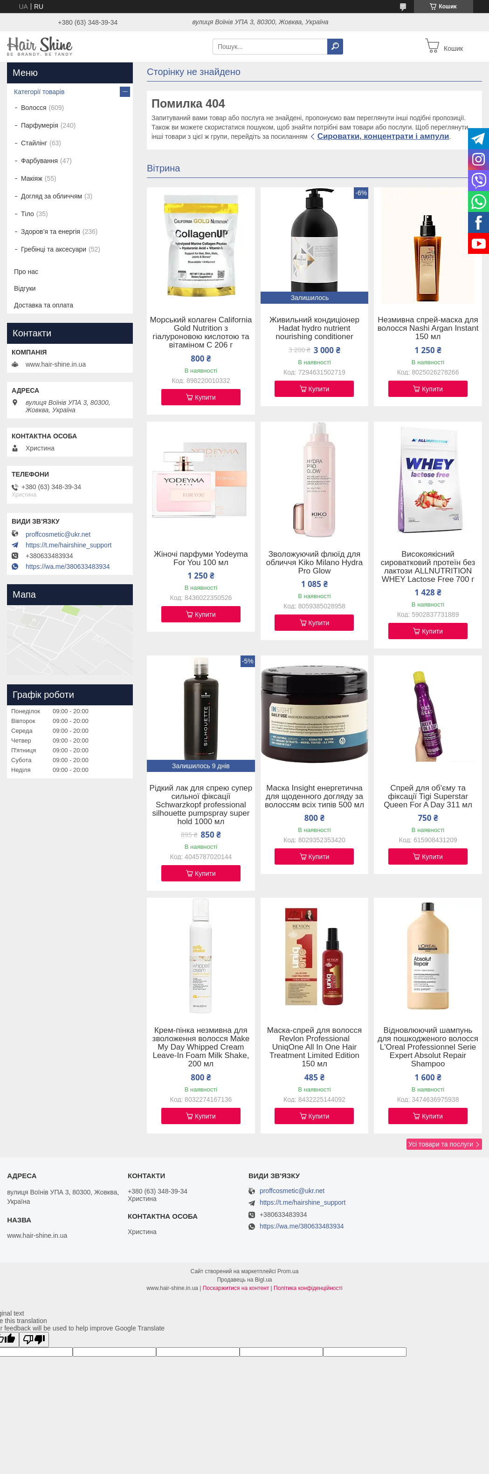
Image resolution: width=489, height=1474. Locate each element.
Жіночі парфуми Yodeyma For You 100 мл (201, 558)
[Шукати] (335, 47)
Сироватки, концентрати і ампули (383, 136)
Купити (205, 397)
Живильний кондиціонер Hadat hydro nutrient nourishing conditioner (314, 328)
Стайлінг (34, 143)
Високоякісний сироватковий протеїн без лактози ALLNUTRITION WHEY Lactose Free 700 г (428, 567)
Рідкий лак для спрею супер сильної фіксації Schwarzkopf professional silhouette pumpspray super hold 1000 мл (201, 805)
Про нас (26, 271)
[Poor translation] (34, 1339)
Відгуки (25, 288)
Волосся (34, 107)
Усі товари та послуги (440, 1144)
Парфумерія (39, 125)
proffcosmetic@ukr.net (58, 534)
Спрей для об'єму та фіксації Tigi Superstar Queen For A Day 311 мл (428, 796)
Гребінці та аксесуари (53, 249)
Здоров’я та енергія (50, 231)
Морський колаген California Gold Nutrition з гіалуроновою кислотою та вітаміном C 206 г (201, 332)
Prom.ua (287, 1271)
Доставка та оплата (43, 305)
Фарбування (39, 160)
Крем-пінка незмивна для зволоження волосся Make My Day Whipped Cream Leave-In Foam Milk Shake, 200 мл (201, 1047)
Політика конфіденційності (308, 1288)
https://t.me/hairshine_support (68, 545)
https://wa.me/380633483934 (68, 566)
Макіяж (31, 178)
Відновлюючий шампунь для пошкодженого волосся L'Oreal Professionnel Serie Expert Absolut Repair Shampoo (428, 1047)
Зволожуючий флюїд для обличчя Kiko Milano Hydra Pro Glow (314, 562)
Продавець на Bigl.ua (244, 1279)
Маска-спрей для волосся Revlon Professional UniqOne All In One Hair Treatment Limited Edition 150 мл (314, 1047)
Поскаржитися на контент (236, 1288)
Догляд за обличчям (51, 196)
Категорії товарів (39, 92)
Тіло (27, 214)
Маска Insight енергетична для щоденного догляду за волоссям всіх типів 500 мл (314, 796)
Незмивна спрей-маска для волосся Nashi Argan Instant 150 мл (428, 328)
